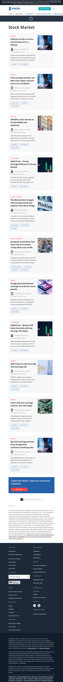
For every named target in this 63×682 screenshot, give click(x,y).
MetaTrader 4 (36, 558)
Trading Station (37, 554)
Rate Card (34, 677)
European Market (16, 266)
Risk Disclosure (32, 648)
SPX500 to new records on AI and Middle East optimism (22, 122)
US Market (14, 64)
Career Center (12, 565)
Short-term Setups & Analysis (43, 14)
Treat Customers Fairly (14, 630)
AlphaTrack (15, 158)
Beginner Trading (58, 14)
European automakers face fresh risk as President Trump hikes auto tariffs (23, 244)
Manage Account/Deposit (15, 598)
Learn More (19, 489)
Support (35, 594)
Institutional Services (14, 615)
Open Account (44, 9)
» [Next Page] (41, 499)
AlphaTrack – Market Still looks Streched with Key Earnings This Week (22, 328)
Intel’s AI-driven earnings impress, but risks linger (22, 404)
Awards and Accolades (14, 558)
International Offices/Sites (15, 554)
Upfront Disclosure (44, 648)
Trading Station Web (38, 579)
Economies (14, 225)
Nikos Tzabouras (26, 88)
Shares (13, 36)
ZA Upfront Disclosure (47, 680)
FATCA (25, 678)
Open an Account (13, 595)
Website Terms (13, 677)
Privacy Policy (12, 626)
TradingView (36, 551)
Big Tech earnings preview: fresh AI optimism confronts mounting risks (22, 444)
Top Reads (11, 609)
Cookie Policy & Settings (15, 623)
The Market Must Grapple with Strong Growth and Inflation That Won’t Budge (23, 203)
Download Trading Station (40, 565)
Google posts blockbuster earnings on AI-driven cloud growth (23, 286)
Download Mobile (37, 569)
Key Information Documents (46, 677)
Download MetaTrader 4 (39, 572)
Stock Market (19, 14)
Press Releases (12, 562)
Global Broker (12, 551)
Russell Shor (24, 49)
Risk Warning (19, 678)
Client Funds (12, 568)
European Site (19, 680)
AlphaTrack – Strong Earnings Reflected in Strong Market (23, 164)
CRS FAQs (30, 678)
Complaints (12, 678)
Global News (15, 103)
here (23, 539)
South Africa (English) (14, 577)
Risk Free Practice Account (15, 591)
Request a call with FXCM (39, 597)
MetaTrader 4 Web (37, 583)
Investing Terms (29, 14)
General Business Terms (24, 677)
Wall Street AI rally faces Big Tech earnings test (23, 365)
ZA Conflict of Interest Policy (32, 680)
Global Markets (16, 197)
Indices (13, 116)
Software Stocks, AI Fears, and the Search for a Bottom (22, 42)
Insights (10, 14)
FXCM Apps (11, 612)
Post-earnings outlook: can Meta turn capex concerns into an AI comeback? (23, 80)
